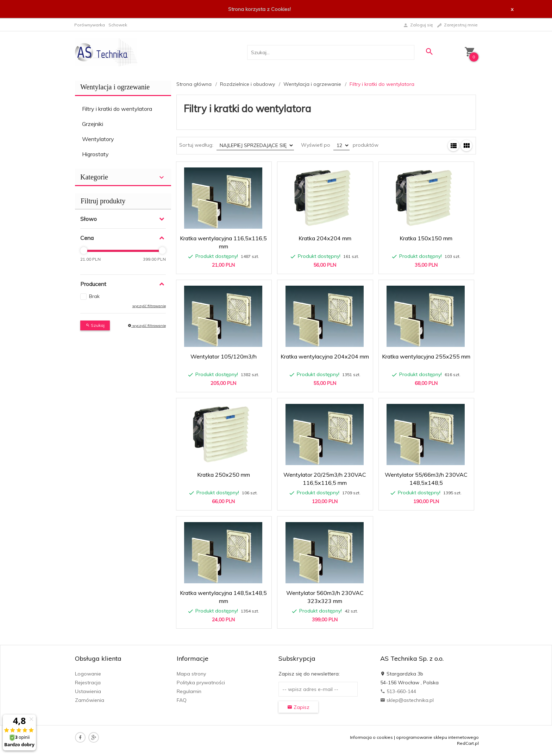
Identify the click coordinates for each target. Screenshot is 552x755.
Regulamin (189, 691)
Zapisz (298, 707)
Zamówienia (89, 700)
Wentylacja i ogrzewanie (115, 87)
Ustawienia (88, 691)
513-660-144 (398, 691)
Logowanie (88, 674)
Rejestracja (88, 682)
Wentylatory (98, 138)
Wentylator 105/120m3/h (223, 356)
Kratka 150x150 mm (426, 238)
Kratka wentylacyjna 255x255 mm (426, 356)
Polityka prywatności (201, 682)
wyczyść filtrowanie (149, 306)
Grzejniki (92, 123)
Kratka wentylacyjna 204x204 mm (325, 356)
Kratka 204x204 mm (325, 238)
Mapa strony (191, 674)
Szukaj (95, 325)
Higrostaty (95, 154)
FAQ (182, 700)
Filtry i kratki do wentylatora (117, 108)
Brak (94, 296)
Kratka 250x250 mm (223, 474)
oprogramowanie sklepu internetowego (437, 737)
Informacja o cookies (371, 737)
